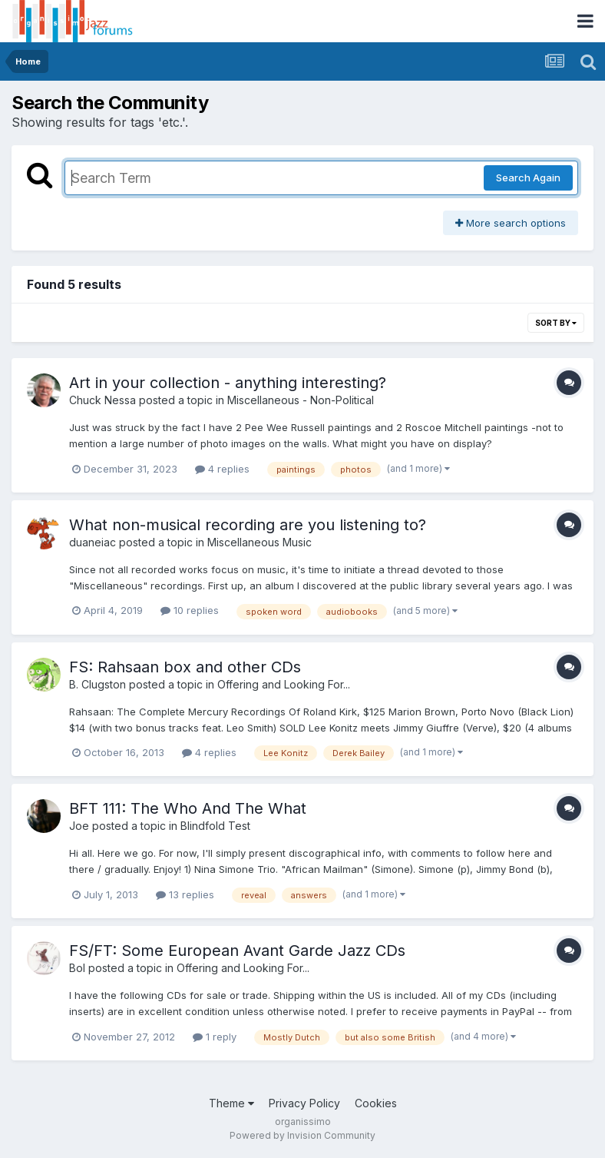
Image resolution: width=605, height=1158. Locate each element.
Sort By (556, 322)
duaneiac (92, 542)
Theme (231, 1103)
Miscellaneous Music (259, 542)
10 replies (189, 610)
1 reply (214, 1036)
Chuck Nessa (102, 399)
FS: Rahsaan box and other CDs (185, 667)
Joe (79, 825)
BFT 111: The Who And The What (187, 808)
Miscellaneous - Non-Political (300, 399)
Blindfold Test (215, 825)
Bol (77, 967)
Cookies (376, 1103)
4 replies (222, 469)
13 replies (185, 894)
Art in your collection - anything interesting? (227, 382)
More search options (510, 223)
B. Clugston (97, 684)
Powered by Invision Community (302, 1135)
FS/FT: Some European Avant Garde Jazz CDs (237, 950)
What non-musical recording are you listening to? (247, 525)
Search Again (528, 177)
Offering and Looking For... (283, 684)
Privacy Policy (304, 1103)
